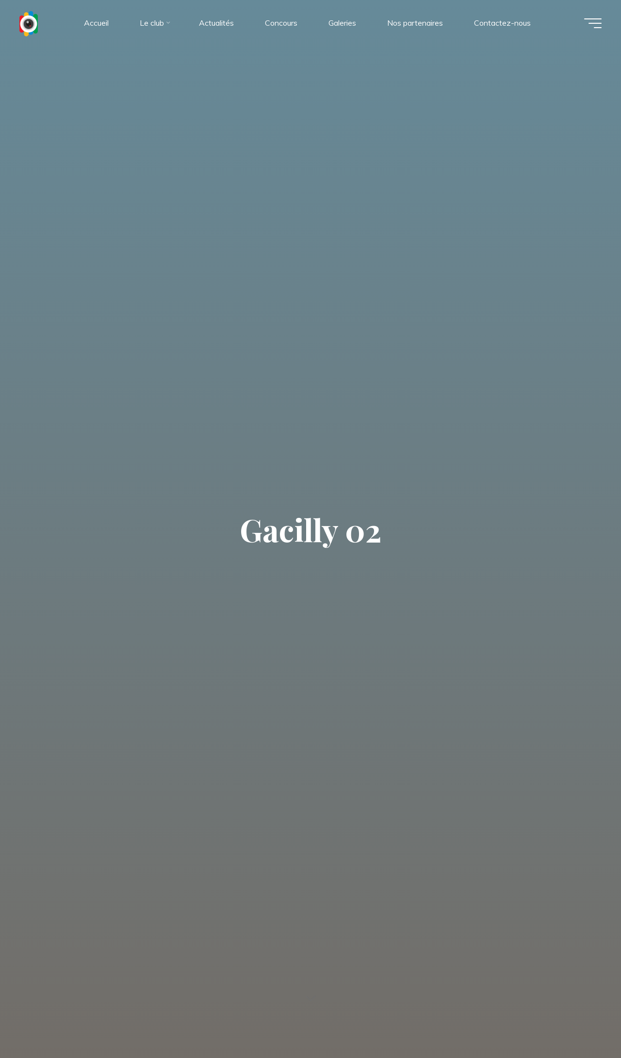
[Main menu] (593, 23)
